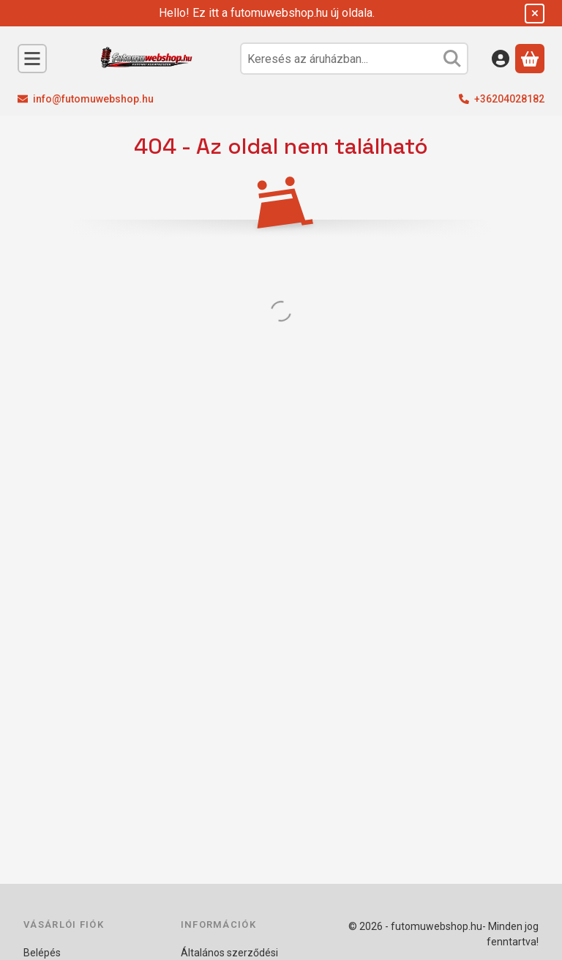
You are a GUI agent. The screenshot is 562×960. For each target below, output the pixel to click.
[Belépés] (500, 58)
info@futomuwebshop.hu (93, 99)
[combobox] (354, 58)
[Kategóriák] (32, 58)
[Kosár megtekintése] (529, 58)
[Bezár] (534, 13)
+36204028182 (509, 99)
